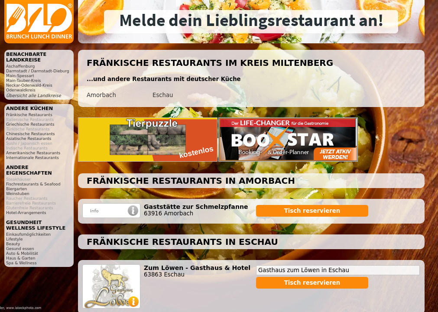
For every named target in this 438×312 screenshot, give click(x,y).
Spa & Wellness (21, 262)
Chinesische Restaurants (30, 133)
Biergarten (16, 188)
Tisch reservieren (312, 211)
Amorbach (101, 95)
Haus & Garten (21, 258)
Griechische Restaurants (30, 124)
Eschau (162, 95)
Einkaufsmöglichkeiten (28, 234)
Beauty (13, 243)
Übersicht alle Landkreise (33, 95)
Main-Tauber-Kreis (23, 80)
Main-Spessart (20, 75)
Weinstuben (17, 193)
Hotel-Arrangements (26, 212)
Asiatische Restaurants (28, 138)
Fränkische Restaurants (29, 114)
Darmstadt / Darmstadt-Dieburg (37, 70)
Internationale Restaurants (32, 157)
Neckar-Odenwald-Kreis (29, 85)
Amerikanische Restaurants (33, 152)
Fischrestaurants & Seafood (33, 184)
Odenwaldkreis (21, 90)
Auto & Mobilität (22, 253)
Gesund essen (20, 248)
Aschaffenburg (20, 66)
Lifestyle (14, 239)
